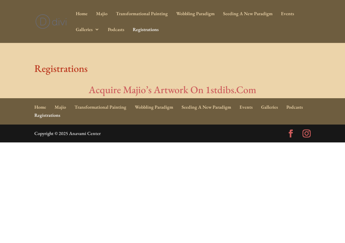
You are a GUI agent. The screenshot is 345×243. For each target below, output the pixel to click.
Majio (101, 14)
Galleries (84, 29)
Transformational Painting (142, 14)
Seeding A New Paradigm (248, 14)
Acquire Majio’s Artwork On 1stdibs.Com (172, 89)
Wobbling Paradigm (195, 14)
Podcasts (116, 29)
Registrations (146, 29)
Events (287, 14)
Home (82, 14)
